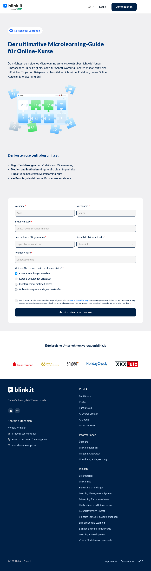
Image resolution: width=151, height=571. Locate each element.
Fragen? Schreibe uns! (24, 433)
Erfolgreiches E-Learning (92, 522)
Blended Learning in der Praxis (95, 528)
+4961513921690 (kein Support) (29, 439)
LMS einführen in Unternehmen (95, 505)
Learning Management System (95, 493)
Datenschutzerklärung (78, 300)
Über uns (83, 441)
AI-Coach (84, 419)
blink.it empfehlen (88, 447)
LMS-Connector (87, 425)
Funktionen (85, 396)
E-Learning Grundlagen (91, 487)
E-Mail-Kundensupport (24, 445)
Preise (82, 402)
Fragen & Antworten (89, 453)
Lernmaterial (86, 475)
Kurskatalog (85, 408)
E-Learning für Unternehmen (94, 499)
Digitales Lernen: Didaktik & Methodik (98, 517)
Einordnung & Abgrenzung (93, 459)
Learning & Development (92, 534)
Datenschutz (127, 561)
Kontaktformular (17, 427)
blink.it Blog (85, 481)
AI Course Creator (88, 413)
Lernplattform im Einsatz (92, 511)
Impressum (111, 561)
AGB (140, 561)
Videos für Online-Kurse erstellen (96, 540)
